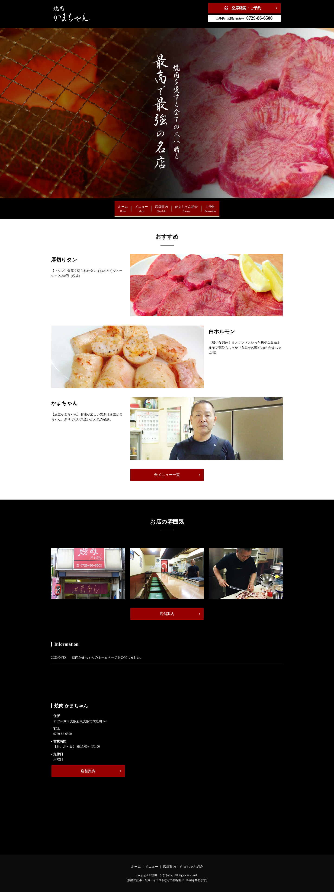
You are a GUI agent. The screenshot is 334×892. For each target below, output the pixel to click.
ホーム (95, 206)
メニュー (127, 206)
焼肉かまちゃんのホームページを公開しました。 (107, 657)
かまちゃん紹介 (200, 206)
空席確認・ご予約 (246, 8)
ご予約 (237, 206)
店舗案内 (161, 206)
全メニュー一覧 (167, 475)
